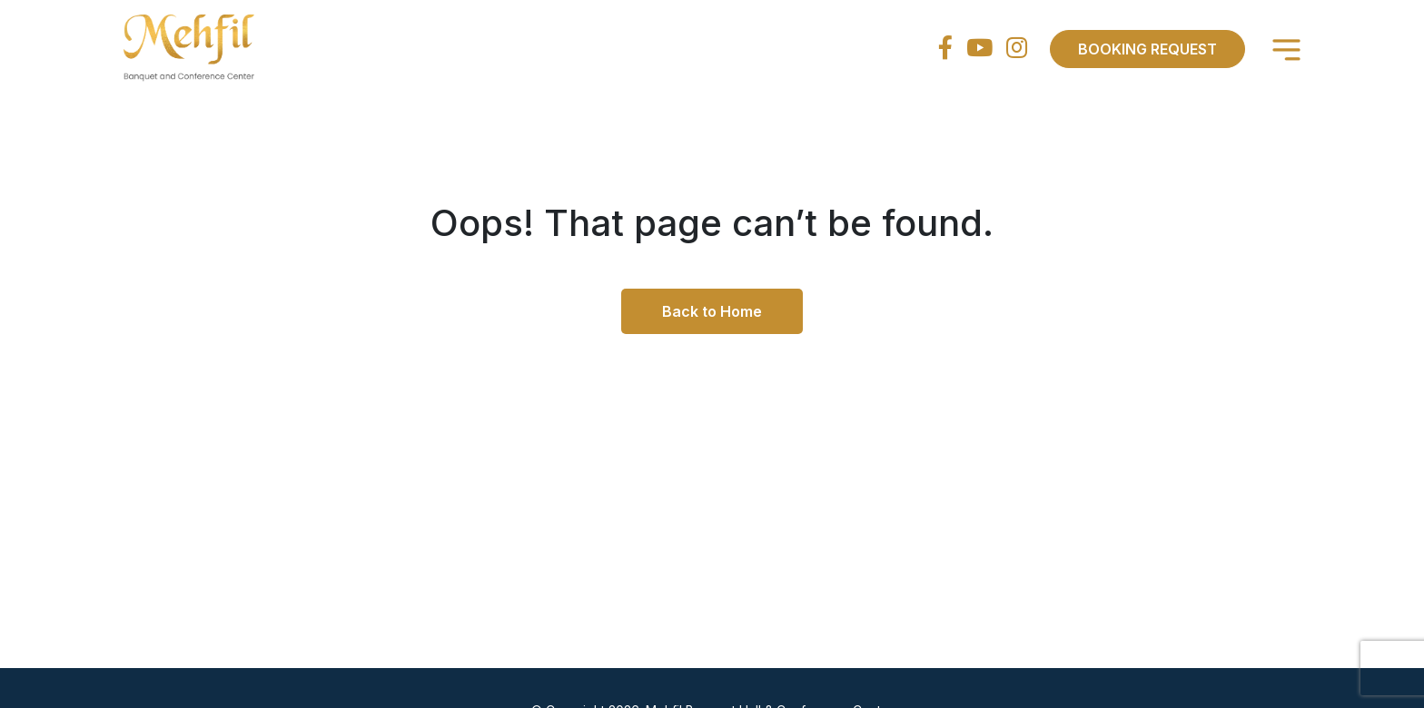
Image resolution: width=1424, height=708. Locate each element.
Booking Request (1147, 49)
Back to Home (712, 311)
